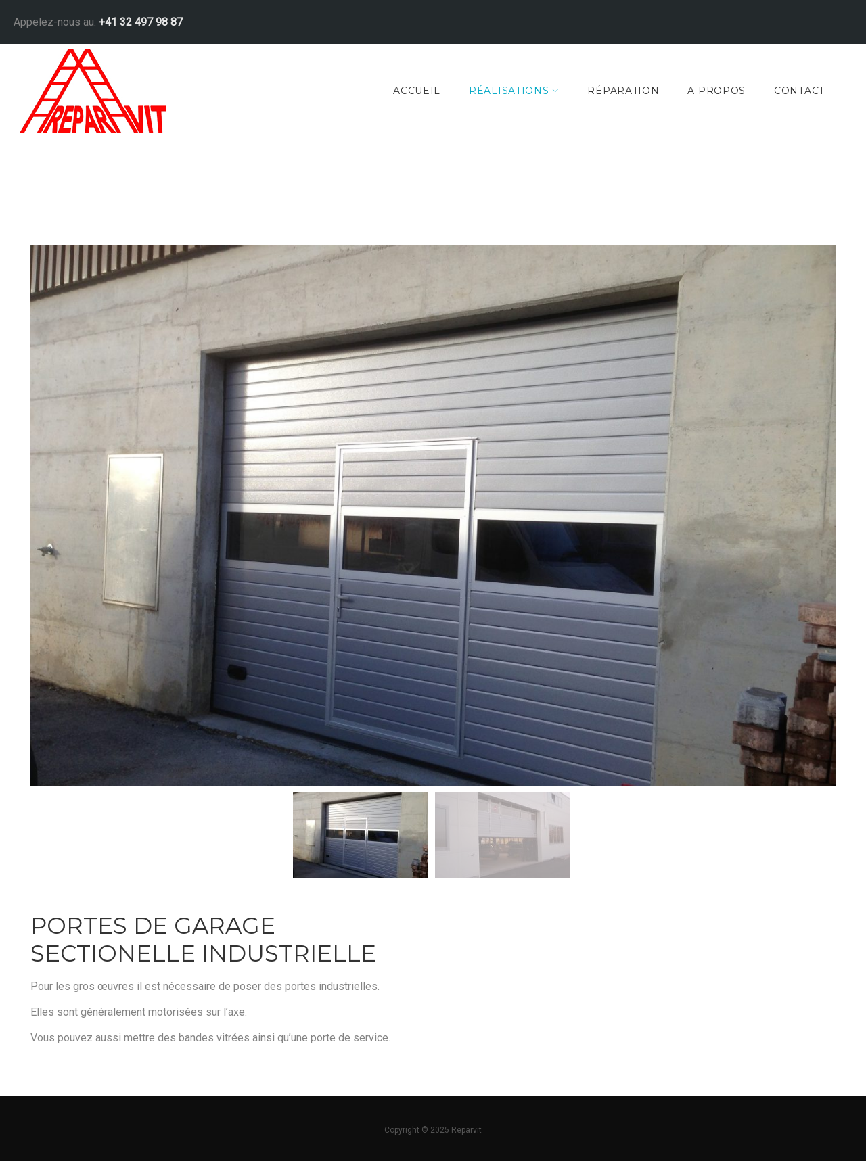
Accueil (406, 91)
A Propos (706, 91)
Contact (789, 91)
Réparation (613, 91)
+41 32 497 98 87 (158, 18)
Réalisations (499, 91)
